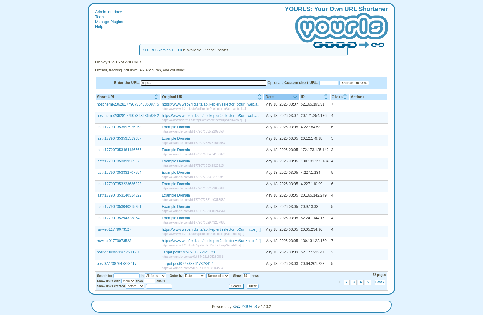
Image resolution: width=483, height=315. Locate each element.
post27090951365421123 (118, 252)
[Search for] (126, 275)
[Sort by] (194, 275)
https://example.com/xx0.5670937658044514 (192, 268)
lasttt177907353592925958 (119, 127)
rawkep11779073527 (114, 229)
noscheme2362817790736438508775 (128, 104)
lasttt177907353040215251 (119, 207)
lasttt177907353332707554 (119, 172)
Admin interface (108, 12)
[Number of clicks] (149, 281)
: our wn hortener (336, 28)
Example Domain (176, 127)
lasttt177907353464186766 (119, 150)
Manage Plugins (109, 22)
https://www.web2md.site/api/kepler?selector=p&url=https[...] (211, 229)
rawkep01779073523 (114, 241)
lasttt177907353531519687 (119, 138)
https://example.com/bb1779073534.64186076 (193, 154)
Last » (379, 282)
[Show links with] (128, 281)
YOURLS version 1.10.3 (162, 50)
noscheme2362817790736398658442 (128, 116)
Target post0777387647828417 (187, 263)
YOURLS (249, 307)
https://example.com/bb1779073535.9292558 (193, 131)
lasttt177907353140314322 (119, 195)
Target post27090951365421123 (188, 252)
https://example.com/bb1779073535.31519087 (193, 143)
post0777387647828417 (116, 263)
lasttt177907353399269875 (119, 161)
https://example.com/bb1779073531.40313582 (193, 199)
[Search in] (155, 275)
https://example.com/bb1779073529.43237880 (193, 222)
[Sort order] (217, 275)
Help (99, 27)
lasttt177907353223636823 (119, 184)
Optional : (292, 83)
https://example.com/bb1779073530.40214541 (193, 211)
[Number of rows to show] (246, 275)
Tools (99, 17)
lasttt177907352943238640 (119, 218)
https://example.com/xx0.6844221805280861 (192, 256)
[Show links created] (135, 286)
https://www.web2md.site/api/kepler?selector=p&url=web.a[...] (212, 104)
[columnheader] (127, 97)
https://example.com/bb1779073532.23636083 (193, 188)
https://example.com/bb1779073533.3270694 (193, 177)
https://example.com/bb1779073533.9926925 (193, 165)
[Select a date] (159, 286)
